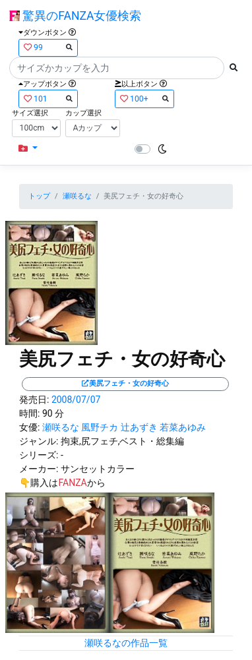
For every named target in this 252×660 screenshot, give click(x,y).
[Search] (116, 68)
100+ (144, 98)
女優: (29, 427)
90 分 (53, 413)
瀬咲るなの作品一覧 (126, 643)
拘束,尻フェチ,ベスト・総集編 (123, 441)
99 (48, 47)
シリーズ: (38, 455)
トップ (39, 196)
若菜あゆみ (183, 427)
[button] (28, 148)
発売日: (34, 399)
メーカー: (38, 469)
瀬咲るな (77, 196)
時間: (29, 413)
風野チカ (99, 427)
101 (48, 98)
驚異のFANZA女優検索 (75, 15)
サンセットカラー (98, 469)
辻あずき (139, 427)
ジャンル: (38, 441)
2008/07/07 (76, 399)
